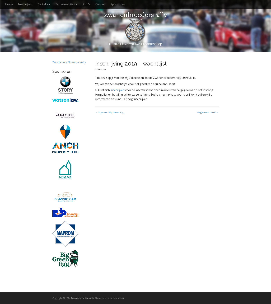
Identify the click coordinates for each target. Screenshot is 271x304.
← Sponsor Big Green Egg (109, 112)
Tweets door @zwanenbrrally (69, 62)
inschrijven (117, 90)
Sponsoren (118, 4)
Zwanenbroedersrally (135, 15)
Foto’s (86, 4)
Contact (100, 4)
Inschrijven (25, 4)
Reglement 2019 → (208, 112)
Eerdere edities (66, 4)
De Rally (44, 4)
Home (9, 4)
